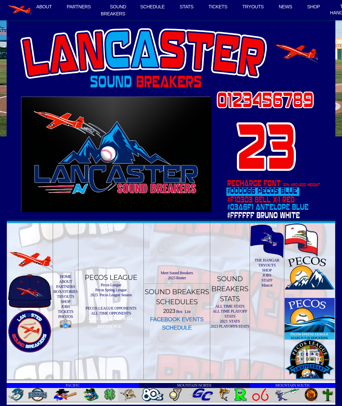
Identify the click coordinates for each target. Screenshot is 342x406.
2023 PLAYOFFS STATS (230, 326)
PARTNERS (79, 6)
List (187, 311)
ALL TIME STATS (229, 306)
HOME (65, 276)
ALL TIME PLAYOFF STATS (230, 314)
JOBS (65, 306)
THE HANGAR (267, 260)
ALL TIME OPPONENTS (111, 313)
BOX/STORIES (65, 291)
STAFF (266, 280)
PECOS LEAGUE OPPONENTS (110, 308)
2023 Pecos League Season (111, 295)
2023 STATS (230, 321)
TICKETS (218, 6)
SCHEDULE (152, 6)
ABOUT (44, 6)
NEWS (285, 6)
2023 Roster (177, 278)
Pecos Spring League (110, 290)
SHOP (313, 6)
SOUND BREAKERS (113, 10)
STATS (187, 6)
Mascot (266, 285)
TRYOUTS (253, 6)
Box (179, 311)
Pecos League (111, 285)
